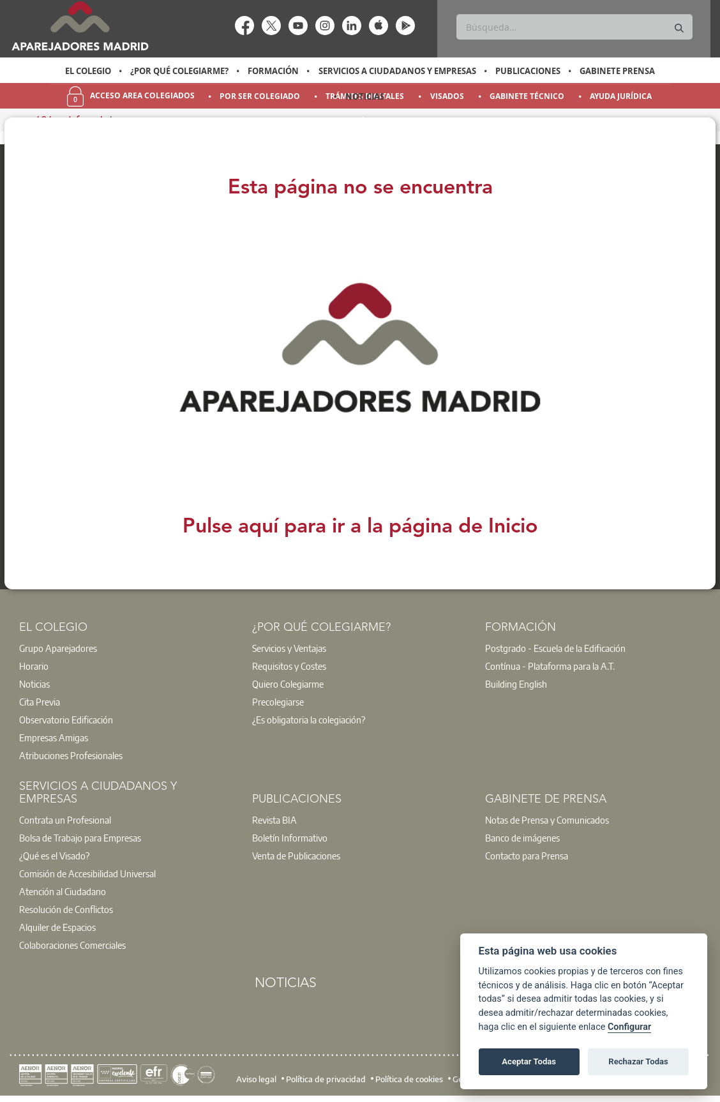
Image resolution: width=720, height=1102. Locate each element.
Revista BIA (274, 820)
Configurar (629, 1027)
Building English (516, 684)
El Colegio (88, 71)
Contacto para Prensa (526, 855)
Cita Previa (39, 701)
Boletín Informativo (289, 837)
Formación (273, 71)
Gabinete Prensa (617, 71)
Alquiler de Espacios (57, 927)
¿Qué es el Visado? (54, 855)
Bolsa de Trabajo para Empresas (80, 837)
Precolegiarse (278, 701)
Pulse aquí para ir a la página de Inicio (360, 527)
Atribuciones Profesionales (71, 755)
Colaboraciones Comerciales (72, 945)
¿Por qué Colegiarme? (179, 71)
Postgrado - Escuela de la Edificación (555, 648)
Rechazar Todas (638, 1061)
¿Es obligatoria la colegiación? (308, 719)
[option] (88, 71)
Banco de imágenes (522, 837)
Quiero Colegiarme (288, 684)
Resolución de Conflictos (66, 909)
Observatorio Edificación (66, 719)
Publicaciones (527, 71)
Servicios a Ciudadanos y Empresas (397, 71)
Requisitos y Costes (289, 666)
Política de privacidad (326, 1079)
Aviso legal (256, 1079)
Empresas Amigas (53, 737)
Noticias (364, 96)
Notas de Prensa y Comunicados (547, 820)
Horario (34, 666)
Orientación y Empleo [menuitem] (365, 121)
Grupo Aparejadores (58, 648)
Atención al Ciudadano (62, 891)
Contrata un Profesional (65, 820)
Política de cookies (409, 1079)
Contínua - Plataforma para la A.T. (550, 666)
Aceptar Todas (529, 1061)
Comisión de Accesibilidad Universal (87, 873)
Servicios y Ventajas (289, 648)
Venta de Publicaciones (296, 855)
